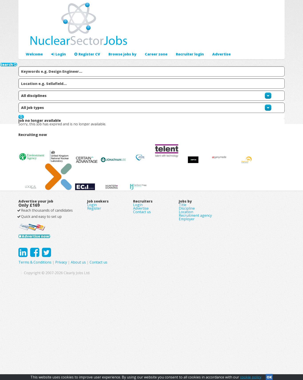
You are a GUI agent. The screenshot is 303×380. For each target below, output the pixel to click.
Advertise (236, 41)
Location (186, 276)
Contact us (142, 276)
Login (56, 41)
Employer (187, 288)
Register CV (82, 41)
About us (167, 342)
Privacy (150, 342)
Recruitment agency (195, 282)
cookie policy (250, 375)
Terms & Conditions (123, 342)
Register (94, 269)
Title (182, 263)
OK (269, 375)
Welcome (33, 41)
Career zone (147, 41)
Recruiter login (265, 41)
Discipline (187, 269)
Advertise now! (42, 304)
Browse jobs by (115, 41)
